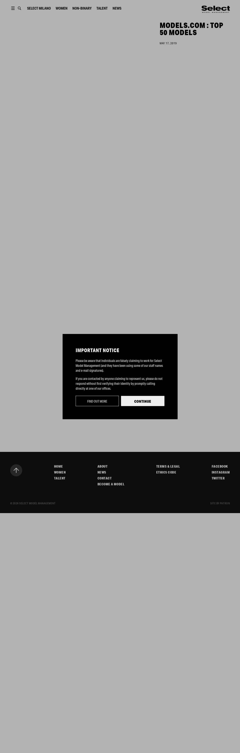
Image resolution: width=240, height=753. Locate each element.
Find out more (97, 401)
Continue (142, 401)
